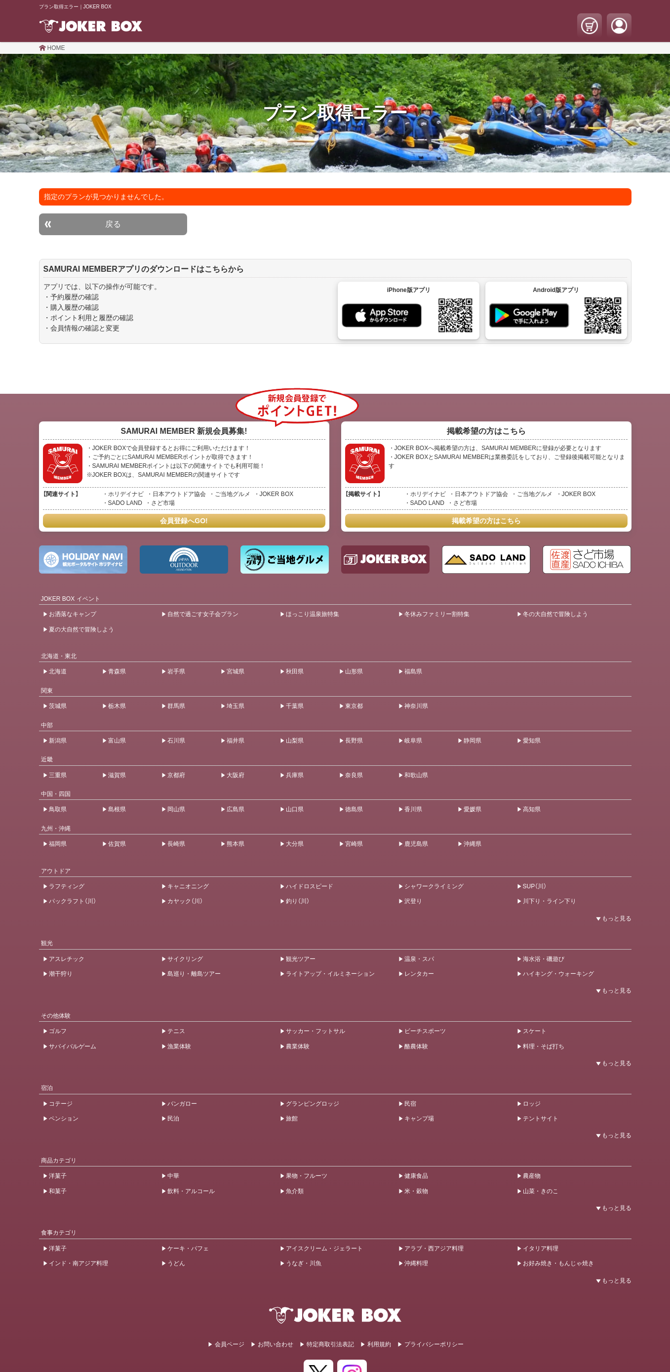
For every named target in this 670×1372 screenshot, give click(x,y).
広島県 (235, 809)
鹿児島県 (416, 843)
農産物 (532, 1175)
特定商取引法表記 (330, 1344)
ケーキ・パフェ (188, 1248)
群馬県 (176, 706)
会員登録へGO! (183, 521)
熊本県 (235, 843)
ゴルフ (58, 1031)
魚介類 (295, 1191)
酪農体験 (416, 1046)
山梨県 (295, 740)
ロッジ (532, 1103)
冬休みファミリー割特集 (437, 614)
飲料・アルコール (191, 1191)
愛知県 (532, 740)
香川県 (413, 809)
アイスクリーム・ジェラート (324, 1248)
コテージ (61, 1103)
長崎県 (176, 843)
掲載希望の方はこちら (486, 521)
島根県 (117, 809)
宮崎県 (354, 843)
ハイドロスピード (309, 886)
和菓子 (58, 1191)
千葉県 (295, 706)
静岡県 (472, 740)
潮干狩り (61, 973)
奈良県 (354, 775)
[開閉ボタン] (611, 918)
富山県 (117, 740)
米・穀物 (416, 1191)
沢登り (413, 901)
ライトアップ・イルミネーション (330, 973)
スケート (535, 1031)
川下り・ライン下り (549, 901)
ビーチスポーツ (425, 1031)
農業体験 (298, 1046)
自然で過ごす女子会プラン (202, 614)
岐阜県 (413, 740)
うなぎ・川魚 (303, 1263)
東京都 (354, 706)
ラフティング (66, 886)
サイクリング (185, 959)
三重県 (58, 775)
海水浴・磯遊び (543, 959)
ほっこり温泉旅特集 (312, 614)
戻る (113, 224)
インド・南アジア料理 (78, 1263)
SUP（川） (535, 886)
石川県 (176, 740)
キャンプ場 (419, 1118)
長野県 (354, 740)
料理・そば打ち (543, 1046)
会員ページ (229, 1344)
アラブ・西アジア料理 (434, 1248)
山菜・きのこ (540, 1191)
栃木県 (117, 706)
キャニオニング (188, 886)
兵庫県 (295, 775)
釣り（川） (298, 901)
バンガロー (182, 1103)
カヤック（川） (185, 901)
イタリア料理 (540, 1248)
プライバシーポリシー (434, 1344)
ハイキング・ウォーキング (558, 973)
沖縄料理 (416, 1263)
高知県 (532, 809)
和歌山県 (416, 775)
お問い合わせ (275, 1344)
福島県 (413, 671)
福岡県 (58, 843)
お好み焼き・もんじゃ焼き (558, 1263)
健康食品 (416, 1175)
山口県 (295, 809)
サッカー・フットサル (315, 1031)
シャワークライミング (434, 886)
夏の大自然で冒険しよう (81, 629)
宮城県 (235, 671)
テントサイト (540, 1118)
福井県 (235, 740)
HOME (56, 47)
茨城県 (58, 706)
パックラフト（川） (72, 901)
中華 (173, 1175)
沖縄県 (472, 843)
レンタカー (419, 973)
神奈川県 (416, 706)
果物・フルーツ (306, 1175)
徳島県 (354, 809)
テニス (176, 1031)
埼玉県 (235, 706)
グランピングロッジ (312, 1103)
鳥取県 (58, 809)
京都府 (176, 775)
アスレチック (66, 959)
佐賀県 (117, 843)
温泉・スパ (419, 959)
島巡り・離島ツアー (194, 973)
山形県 (354, 671)
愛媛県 (472, 809)
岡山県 (176, 809)
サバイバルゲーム (72, 1046)
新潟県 (58, 740)
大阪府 (235, 775)
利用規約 (379, 1344)
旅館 (292, 1118)
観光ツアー (300, 959)
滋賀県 (117, 775)
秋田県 (295, 671)
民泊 (173, 1118)
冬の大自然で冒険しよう (555, 614)
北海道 (58, 671)
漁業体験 (179, 1046)
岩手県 (176, 671)
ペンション (64, 1118)
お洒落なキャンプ (72, 614)
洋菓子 (58, 1175)
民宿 (410, 1103)
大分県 (295, 843)
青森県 (117, 671)
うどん (176, 1263)
